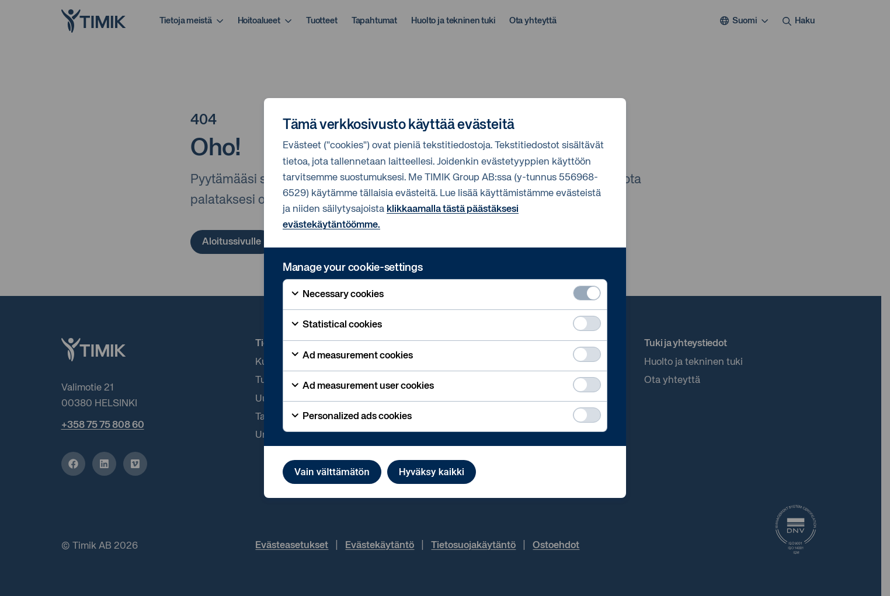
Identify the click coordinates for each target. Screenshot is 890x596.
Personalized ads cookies (351, 417)
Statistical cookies (336, 325)
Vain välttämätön (332, 472)
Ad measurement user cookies (362, 386)
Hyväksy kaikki (431, 472)
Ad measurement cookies (351, 355)
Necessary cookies (337, 295)
